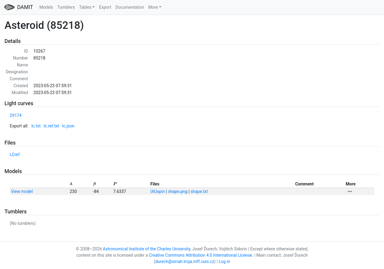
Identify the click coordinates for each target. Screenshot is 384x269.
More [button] (153, 7)
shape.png (178, 191)
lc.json (68, 126)
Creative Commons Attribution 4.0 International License (200, 255)
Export (105, 7)
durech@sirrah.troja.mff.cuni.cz (184, 261)
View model (22, 191)
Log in (224, 261)
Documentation (130, 7)
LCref (15, 154)
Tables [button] (85, 7)
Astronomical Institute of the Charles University (146, 248)
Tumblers (66, 7)
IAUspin (157, 191)
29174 (16, 115)
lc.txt (36, 126)
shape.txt (199, 191)
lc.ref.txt (51, 126)
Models (46, 7)
